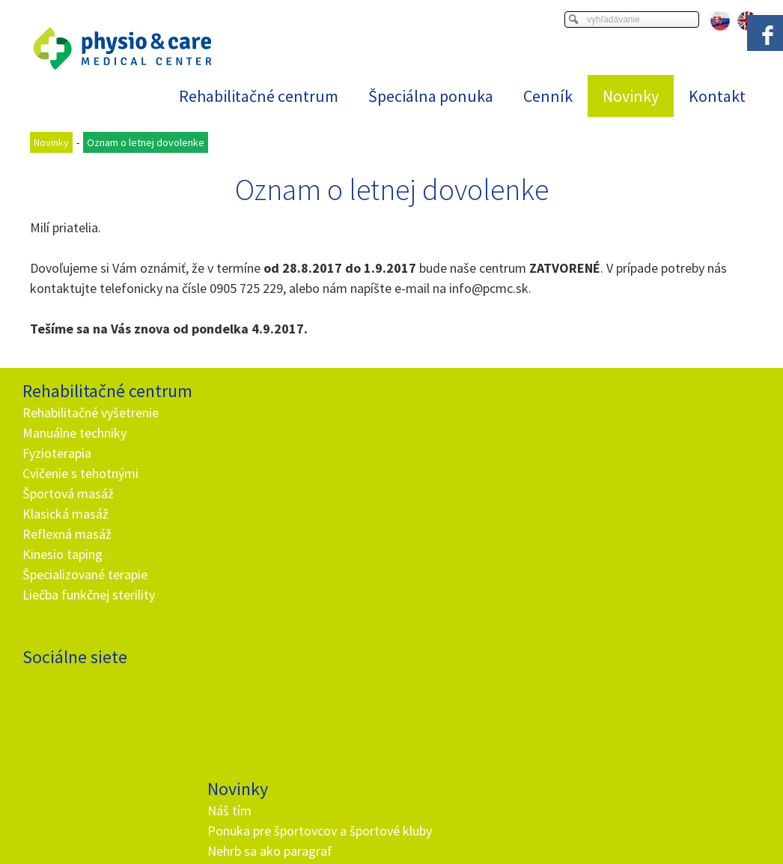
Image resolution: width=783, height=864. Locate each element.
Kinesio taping (62, 554)
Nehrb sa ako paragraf (272, 473)
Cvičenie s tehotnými (80, 473)
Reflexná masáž (67, 534)
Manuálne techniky (74, 432)
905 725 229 (249, 288)
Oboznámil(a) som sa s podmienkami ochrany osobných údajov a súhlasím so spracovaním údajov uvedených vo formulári (482, 633)
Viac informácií (626, 823)
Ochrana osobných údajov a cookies (511, 835)
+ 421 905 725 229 (264, 676)
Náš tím (232, 412)
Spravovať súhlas (630, 835)
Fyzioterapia (56, 453)
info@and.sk (278, 696)
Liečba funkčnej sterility (88, 594)
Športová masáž (68, 493)
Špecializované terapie (84, 574)
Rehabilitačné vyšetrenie (90, 412)
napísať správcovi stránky (374, 835)
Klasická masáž (65, 513)
